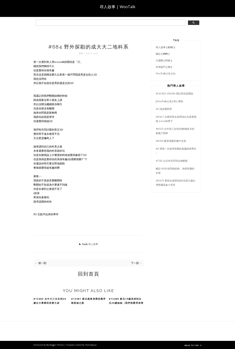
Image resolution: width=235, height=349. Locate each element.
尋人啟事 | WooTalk (117, 6)
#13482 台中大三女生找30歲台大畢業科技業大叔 (49, 300)
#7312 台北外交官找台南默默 (172, 160)
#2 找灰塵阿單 (164, 109)
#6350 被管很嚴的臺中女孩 (171, 140)
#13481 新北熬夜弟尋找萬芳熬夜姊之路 (88, 300)
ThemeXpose (91, 345)
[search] (110, 22)
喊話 (158, 53)
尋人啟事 (93, 244)
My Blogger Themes (55, 345)
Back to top (193, 345)
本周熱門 (161, 67)
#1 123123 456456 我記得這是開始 (174, 93)
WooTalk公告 (163, 73)
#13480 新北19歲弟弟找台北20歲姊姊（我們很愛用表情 (126, 300)
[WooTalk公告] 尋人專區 (169, 101)
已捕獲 (160, 60)
